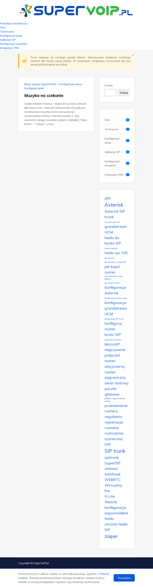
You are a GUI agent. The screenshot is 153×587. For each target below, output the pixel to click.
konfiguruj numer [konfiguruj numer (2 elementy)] (113, 326)
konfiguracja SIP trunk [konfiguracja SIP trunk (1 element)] (114, 319)
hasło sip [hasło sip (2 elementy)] (112, 252)
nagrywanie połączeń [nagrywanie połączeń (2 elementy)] (115, 352)
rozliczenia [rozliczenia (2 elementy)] (114, 433)
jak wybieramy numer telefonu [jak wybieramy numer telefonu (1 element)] (114, 277)
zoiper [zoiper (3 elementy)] (111, 536)
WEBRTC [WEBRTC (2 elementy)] (113, 479)
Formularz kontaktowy (13, 23)
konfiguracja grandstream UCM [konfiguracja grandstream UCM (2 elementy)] (116, 308)
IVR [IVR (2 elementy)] (124, 252)
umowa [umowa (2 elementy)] (111, 468)
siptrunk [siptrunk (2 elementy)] (112, 457)
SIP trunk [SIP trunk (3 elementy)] (115, 451)
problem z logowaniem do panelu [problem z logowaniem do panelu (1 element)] (115, 399)
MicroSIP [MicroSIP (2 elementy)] (112, 344)
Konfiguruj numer (34, 88)
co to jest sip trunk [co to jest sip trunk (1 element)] (112, 222)
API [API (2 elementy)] (108, 198)
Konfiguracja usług (11, 35)
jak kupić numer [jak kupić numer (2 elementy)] (112, 269)
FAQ (2, 27)
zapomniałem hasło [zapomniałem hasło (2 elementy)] (116, 516)
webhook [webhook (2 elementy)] (112, 474)
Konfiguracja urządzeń (13, 43)
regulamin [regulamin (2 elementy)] (113, 416)
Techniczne (7, 31)
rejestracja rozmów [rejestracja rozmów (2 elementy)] (114, 425)
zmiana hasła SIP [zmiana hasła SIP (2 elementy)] (116, 527)
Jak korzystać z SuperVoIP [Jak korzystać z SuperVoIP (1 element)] (115, 262)
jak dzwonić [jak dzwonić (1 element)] (109, 258)
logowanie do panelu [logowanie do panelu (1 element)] (113, 340)
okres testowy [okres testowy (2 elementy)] (117, 383)
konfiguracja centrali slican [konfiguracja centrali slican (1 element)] (116, 298)
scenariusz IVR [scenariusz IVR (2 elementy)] (114, 441)
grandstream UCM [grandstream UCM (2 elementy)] (116, 229)
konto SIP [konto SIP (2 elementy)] (113, 334)
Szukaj (108, 85)
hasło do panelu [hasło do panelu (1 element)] (111, 248)
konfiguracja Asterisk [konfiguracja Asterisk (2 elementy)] (115, 290)
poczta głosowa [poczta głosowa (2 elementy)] (112, 391)
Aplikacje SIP (8, 39)
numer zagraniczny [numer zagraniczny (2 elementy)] (115, 375)
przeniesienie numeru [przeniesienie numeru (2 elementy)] (116, 408)
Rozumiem (124, 578)
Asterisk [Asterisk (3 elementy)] (114, 205)
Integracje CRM (9, 48)
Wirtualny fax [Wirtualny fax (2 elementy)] (113, 488)
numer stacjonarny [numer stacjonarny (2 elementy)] (115, 363)
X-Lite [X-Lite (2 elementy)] (110, 496)
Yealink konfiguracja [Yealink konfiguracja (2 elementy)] (115, 505)
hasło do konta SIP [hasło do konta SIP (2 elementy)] (113, 240)
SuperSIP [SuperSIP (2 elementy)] (112, 463)
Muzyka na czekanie (43, 95)
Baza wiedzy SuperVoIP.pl (40, 84)
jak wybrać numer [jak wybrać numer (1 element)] (112, 283)
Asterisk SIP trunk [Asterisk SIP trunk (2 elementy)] (115, 214)
